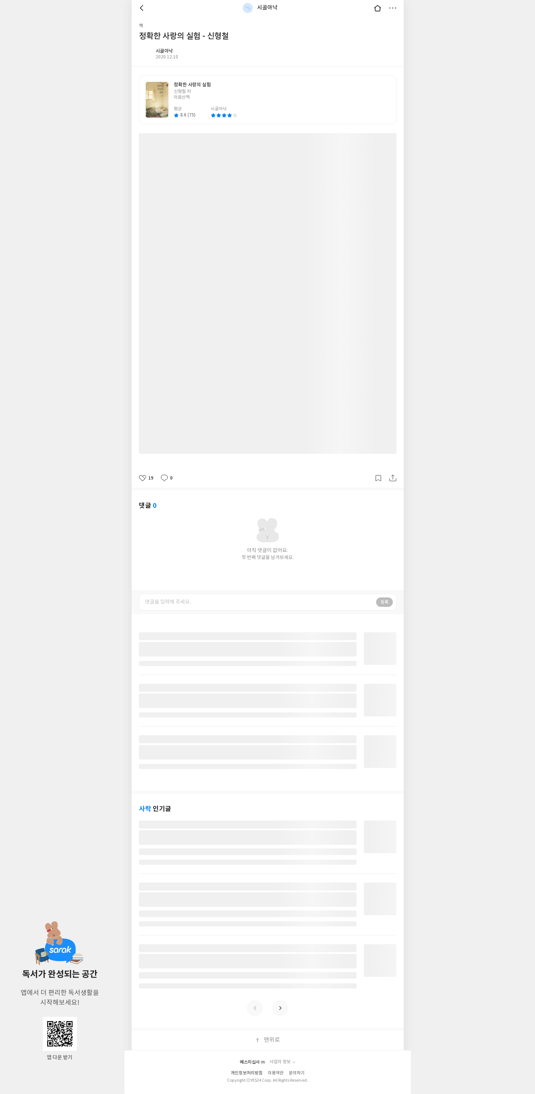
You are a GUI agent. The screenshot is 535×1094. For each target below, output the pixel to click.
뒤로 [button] (142, 8)
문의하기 (297, 1073)
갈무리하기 (378, 478)
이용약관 (276, 1073)
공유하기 (392, 478)
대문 (377, 8)
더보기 (392, 8)
